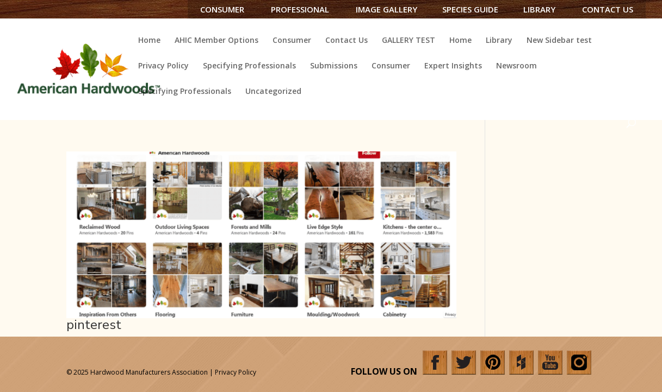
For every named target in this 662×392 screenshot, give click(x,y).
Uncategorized (273, 91)
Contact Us (607, 9)
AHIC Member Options (216, 40)
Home (149, 40)
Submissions (333, 66)
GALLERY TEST (408, 40)
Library (539, 9)
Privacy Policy (163, 66)
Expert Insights (453, 66)
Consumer (222, 9)
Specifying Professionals (249, 66)
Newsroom (516, 66)
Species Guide (470, 9)
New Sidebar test (559, 40)
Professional (300, 9)
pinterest (93, 324)
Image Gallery (386, 9)
